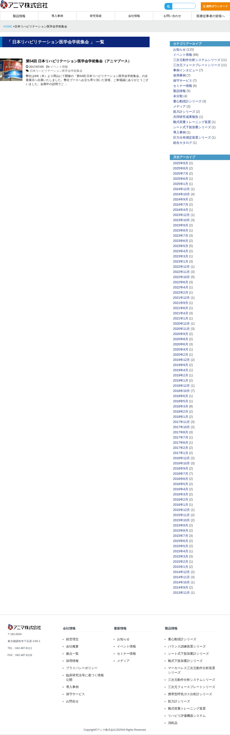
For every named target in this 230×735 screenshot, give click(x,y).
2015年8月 (180, 530)
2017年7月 (180, 437)
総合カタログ (182, 142)
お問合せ (72, 701)
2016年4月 (180, 489)
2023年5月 (180, 246)
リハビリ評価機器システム (187, 715)
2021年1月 (180, 318)
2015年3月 (180, 556)
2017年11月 (181, 422)
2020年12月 (181, 323)
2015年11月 (181, 515)
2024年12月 (181, 189)
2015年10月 (181, 520)
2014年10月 (181, 582)
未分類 (178, 96)
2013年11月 (181, 592)
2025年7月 (180, 173)
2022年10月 (181, 277)
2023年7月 (180, 235)
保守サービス (182, 80)
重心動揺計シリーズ (187, 101)
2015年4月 (180, 551)
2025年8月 (180, 168)
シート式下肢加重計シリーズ (188, 653)
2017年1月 (180, 453)
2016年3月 (180, 494)
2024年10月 (181, 194)
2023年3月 (180, 256)
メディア (179, 106)
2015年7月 (180, 535)
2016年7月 (180, 473)
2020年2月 (180, 354)
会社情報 (134, 16)
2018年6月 (180, 396)
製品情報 (19, 16)
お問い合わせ (172, 16)
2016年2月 (180, 499)
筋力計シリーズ (184, 111)
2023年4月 (180, 251)
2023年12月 (181, 215)
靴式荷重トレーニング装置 (192, 122)
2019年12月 (181, 360)
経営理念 (72, 639)
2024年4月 (180, 209)
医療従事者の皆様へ (211, 16)
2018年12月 (181, 385)
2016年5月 (180, 484)
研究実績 (96, 16)
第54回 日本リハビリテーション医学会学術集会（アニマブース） (78, 61)
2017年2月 (180, 448)
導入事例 (57, 16)
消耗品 (172, 723)
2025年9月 (180, 163)
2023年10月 (181, 220)
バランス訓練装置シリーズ (187, 646)
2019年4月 (180, 370)
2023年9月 (180, 225)
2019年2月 (180, 375)
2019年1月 (180, 380)
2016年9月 (180, 468)
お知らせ (179, 49)
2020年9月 (180, 334)
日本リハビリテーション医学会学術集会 (56, 70)
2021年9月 (180, 303)
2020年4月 (180, 349)
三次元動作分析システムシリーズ (196, 60)
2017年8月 (180, 432)
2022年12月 (181, 266)
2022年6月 (180, 282)
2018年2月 (180, 411)
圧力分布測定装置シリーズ (192, 137)
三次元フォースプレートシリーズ (196, 65)
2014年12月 (181, 572)
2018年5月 (180, 401)
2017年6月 (180, 442)
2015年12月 (181, 510)
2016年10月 (181, 463)
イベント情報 (59, 66)
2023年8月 (180, 230)
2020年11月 (181, 328)
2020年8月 (180, 339)
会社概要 (72, 646)
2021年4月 (180, 313)
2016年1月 (180, 504)
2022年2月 (180, 292)
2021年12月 (181, 297)
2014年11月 (181, 577)
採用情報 (72, 661)
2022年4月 (180, 287)
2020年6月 (180, 344)
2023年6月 (180, 241)
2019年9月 (180, 365)
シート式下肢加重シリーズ (192, 127)
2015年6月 (180, 541)
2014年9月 (180, 587)
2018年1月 (180, 416)
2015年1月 (180, 567)
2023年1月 (180, 261)
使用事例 (179, 75)
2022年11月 (181, 272)
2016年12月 (181, 458)
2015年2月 (180, 561)
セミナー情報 (182, 86)
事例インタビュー (185, 70)
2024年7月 (180, 204)
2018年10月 (181, 391)
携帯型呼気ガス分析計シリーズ (190, 694)
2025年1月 (180, 184)
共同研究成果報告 (185, 117)
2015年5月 (180, 546)
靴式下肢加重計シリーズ (185, 661)
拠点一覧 (72, 653)
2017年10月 (181, 427)
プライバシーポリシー (81, 668)
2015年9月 (180, 525)
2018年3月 (180, 406)
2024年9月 (180, 199)
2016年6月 (180, 479)
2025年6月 (180, 178)
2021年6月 (180, 308)
